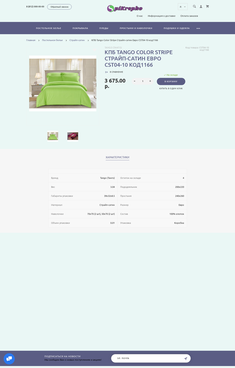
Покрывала (80, 28)
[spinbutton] (142, 81)
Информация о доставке (161, 16)
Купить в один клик (171, 88)
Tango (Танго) (113, 47)
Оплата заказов (189, 16)
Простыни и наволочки (136, 28)
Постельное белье (48, 28)
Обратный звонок (59, 7)
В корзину (171, 81)
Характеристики (117, 157)
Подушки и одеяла (177, 28)
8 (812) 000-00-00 (35, 6)
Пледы (103, 28)
